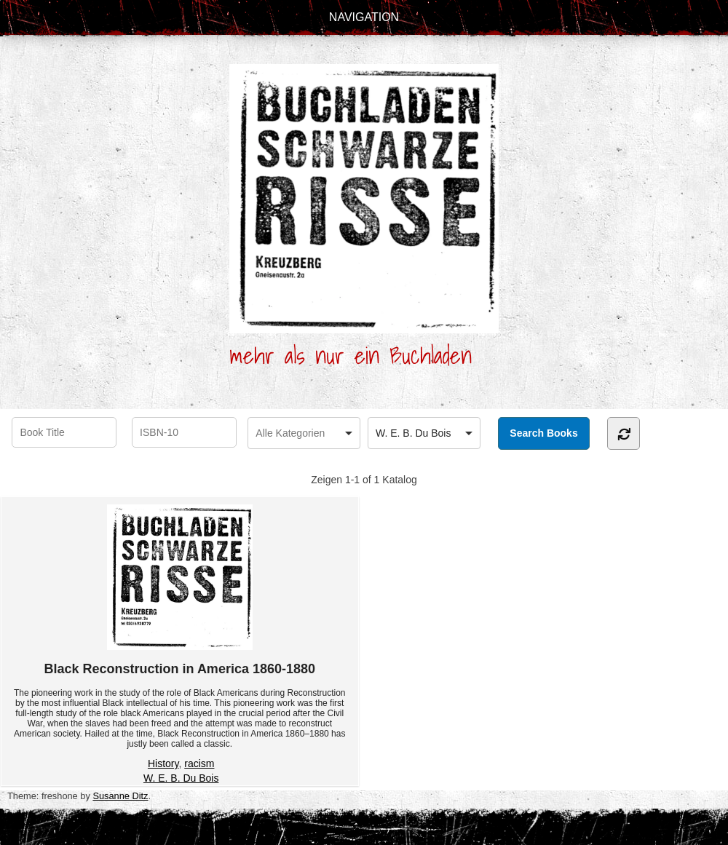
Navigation (364, 17)
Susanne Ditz (120, 795)
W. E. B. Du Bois (180, 778)
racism (199, 763)
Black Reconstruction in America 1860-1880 (180, 590)
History (163, 763)
